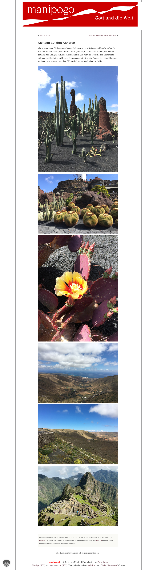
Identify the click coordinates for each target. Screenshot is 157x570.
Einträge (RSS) (38, 565)
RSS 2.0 (99, 540)
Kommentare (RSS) (58, 565)
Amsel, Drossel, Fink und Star (102, 35)
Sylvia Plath (44, 35)
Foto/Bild (42, 540)
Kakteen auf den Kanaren (56, 42)
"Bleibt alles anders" (109, 565)
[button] (6, 563)
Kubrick (91, 565)
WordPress (103, 562)
